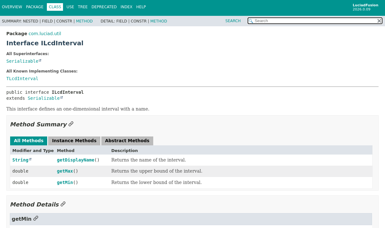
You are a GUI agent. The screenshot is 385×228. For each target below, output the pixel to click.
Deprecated (104, 7)
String (20, 159)
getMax (65, 171)
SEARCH (233, 21)
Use (70, 7)
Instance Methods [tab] (74, 140)
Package (34, 7)
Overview (12, 7)
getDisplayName (75, 159)
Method (84, 21)
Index (127, 7)
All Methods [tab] (28, 140)
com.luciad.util (44, 33)
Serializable (22, 61)
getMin (65, 182)
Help (141, 7)
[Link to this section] (70, 124)
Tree (83, 7)
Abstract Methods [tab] (127, 140)
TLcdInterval (22, 78)
